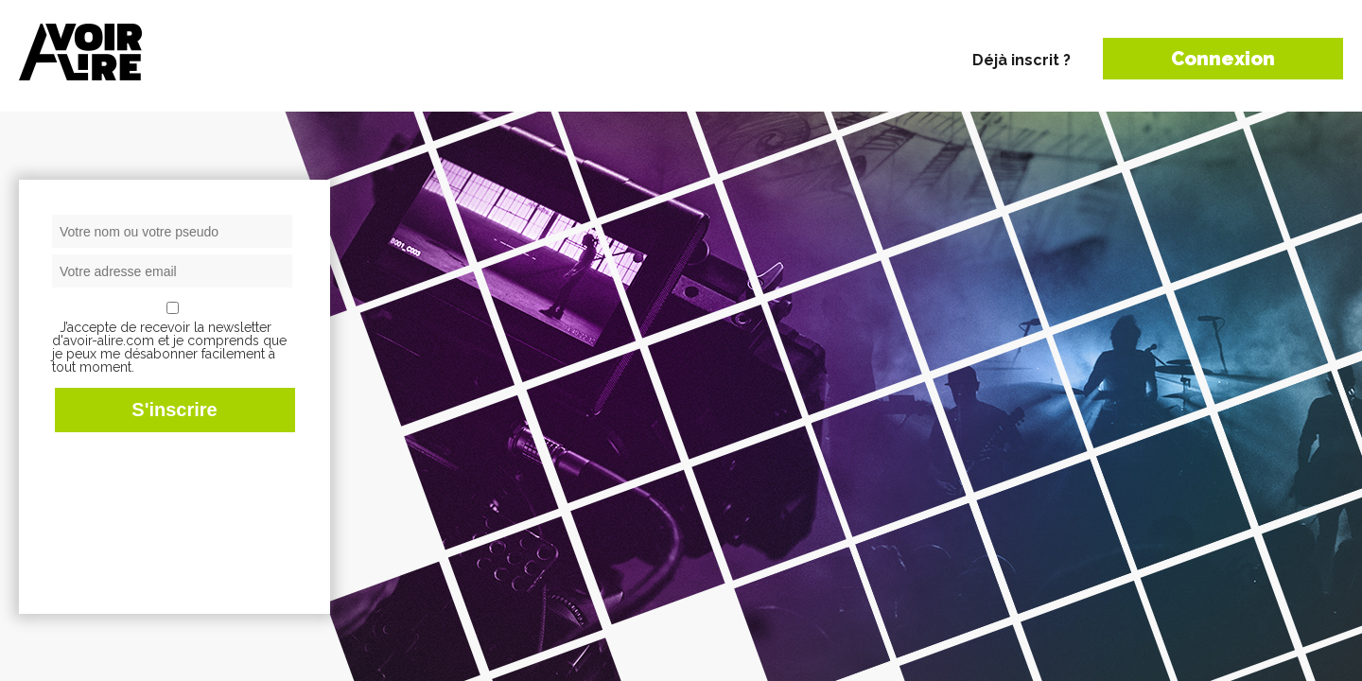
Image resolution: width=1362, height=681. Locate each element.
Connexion (1223, 58)
